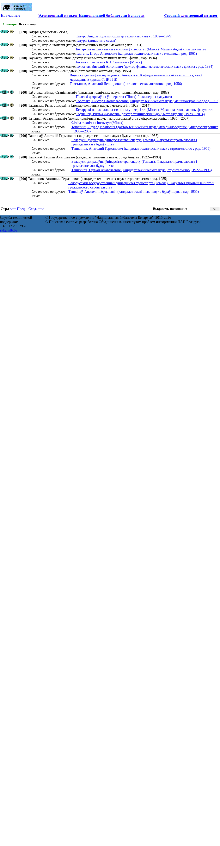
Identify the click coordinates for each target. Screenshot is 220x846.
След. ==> (36, 209)
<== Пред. (18, 209)
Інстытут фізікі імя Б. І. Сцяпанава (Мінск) (109, 62)
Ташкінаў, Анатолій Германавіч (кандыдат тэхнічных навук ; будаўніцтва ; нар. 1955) (133, 191)
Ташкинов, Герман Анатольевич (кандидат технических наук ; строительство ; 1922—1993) (141, 170)
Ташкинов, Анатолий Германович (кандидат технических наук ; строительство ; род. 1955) (141, 148)
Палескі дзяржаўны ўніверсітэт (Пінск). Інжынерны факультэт (124, 97)
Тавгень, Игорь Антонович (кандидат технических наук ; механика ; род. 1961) (136, 53)
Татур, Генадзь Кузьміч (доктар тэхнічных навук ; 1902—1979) (124, 36)
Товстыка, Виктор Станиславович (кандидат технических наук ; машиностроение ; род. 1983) (147, 101)
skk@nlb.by (8, 230)
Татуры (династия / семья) (96, 40)
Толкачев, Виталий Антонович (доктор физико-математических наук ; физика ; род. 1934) (144, 66)
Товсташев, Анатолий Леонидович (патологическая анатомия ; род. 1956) (126, 84)
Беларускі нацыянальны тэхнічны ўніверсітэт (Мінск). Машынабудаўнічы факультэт (141, 49)
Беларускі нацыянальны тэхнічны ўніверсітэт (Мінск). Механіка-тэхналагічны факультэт (144, 110)
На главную (10, 15)
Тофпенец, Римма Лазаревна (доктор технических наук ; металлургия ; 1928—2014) (140, 114)
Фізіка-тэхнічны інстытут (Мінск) (97, 123)
